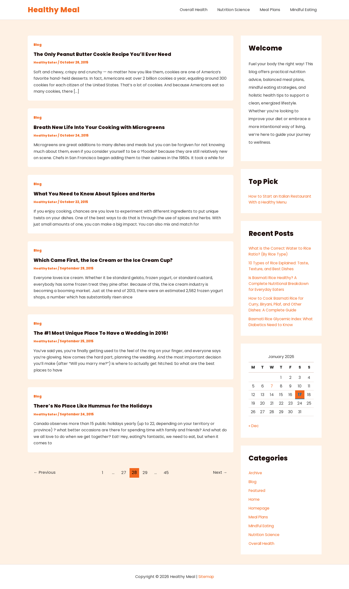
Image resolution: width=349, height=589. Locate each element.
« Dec (254, 426)
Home (254, 499)
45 (166, 472)
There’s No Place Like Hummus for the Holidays (94, 405)
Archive (256, 473)
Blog (38, 44)
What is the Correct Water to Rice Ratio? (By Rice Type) (277, 251)
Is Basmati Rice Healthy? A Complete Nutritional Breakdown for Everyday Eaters (280, 283)
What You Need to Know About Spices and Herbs (95, 193)
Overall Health (200, 10)
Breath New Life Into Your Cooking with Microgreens (101, 127)
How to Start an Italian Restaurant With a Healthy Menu (280, 199)
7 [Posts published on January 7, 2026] (272, 386)
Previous (45, 472)
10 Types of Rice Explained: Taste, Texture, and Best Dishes (280, 266)
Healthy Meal (54, 10)
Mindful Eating (304, 10)
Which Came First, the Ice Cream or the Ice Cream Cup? (106, 259)
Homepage (259, 508)
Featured (257, 490)
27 (123, 472)
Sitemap (206, 576)
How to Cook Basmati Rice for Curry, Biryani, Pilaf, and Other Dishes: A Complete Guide (277, 304)
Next (219, 472)
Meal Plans (273, 10)
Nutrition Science (238, 10)
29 (145, 472)
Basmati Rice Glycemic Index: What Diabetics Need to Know (277, 322)
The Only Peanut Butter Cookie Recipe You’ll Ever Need (104, 54)
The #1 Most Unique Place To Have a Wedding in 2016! (102, 332)
